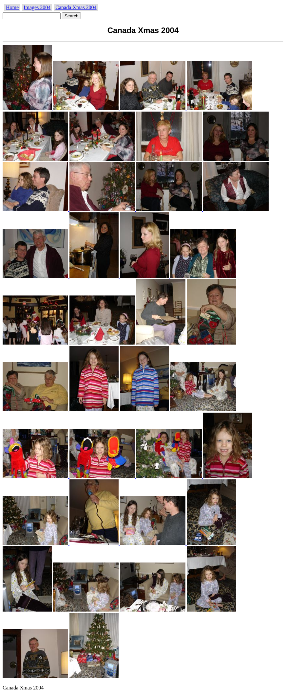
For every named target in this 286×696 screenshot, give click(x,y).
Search (71, 15)
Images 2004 (37, 7)
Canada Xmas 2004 (75, 7)
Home (12, 7)
